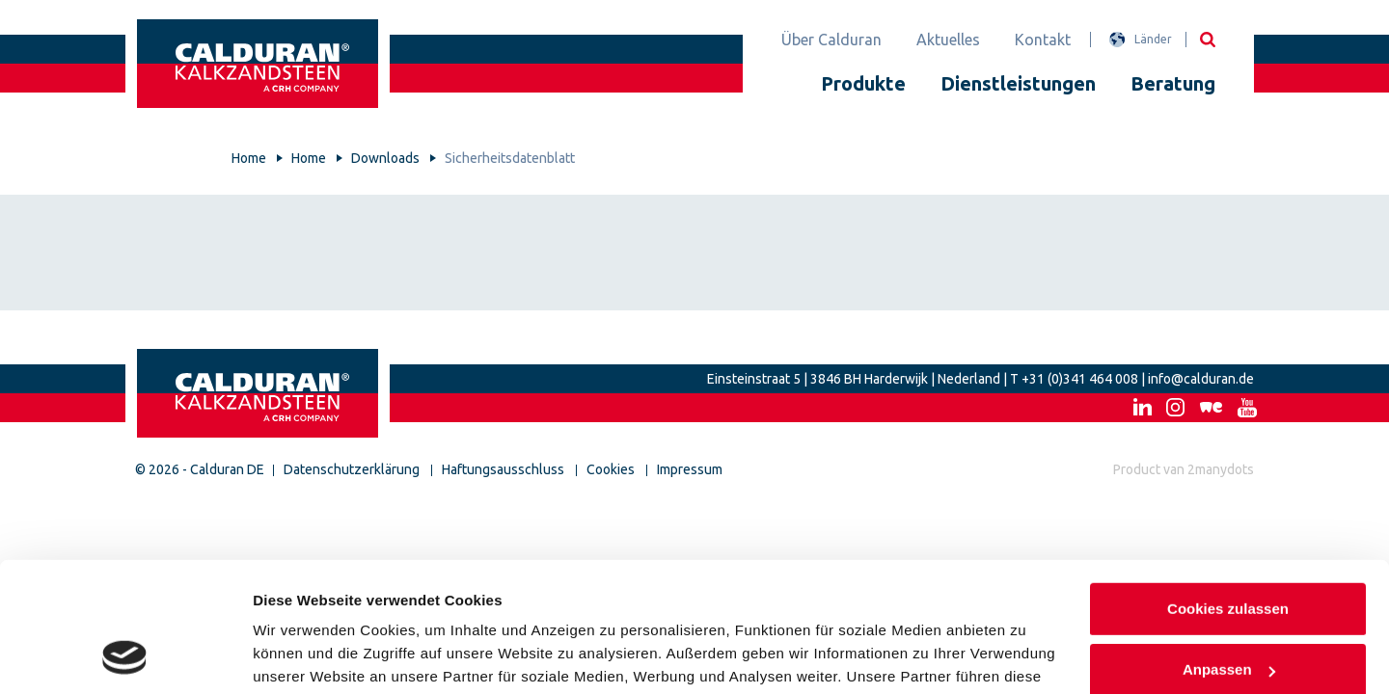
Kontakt (1043, 39)
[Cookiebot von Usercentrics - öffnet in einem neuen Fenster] (125, 656)
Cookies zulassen (1228, 489)
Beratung (1172, 83)
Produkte (863, 83)
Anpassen (1229, 550)
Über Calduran (831, 39)
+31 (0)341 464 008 (1079, 379)
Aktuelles (948, 39)
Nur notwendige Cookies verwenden (1228, 623)
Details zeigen (301, 656)
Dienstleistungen (1018, 83)
